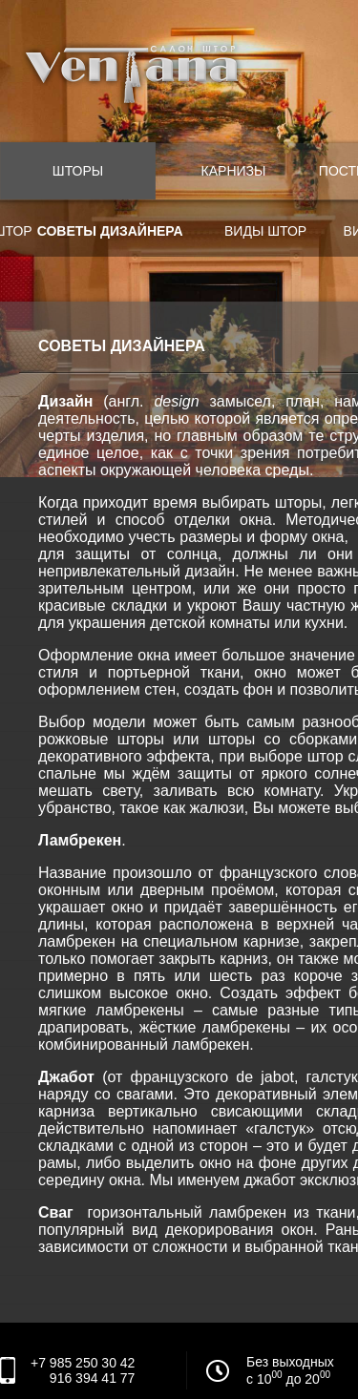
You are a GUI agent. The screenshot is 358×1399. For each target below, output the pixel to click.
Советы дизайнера (110, 231)
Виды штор (265, 231)
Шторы (78, 170)
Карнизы (233, 170)
